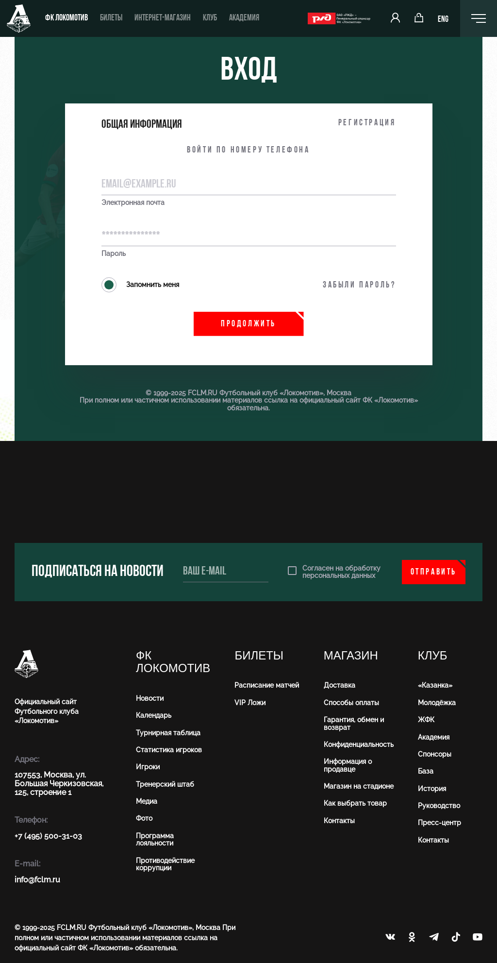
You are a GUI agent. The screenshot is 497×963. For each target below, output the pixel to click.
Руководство (439, 806)
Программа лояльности (155, 839)
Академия (244, 18)
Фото (144, 818)
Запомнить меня (140, 284)
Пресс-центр (439, 823)
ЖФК (426, 720)
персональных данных (338, 575)
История (432, 789)
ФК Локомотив (66, 18)
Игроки (148, 767)
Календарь (153, 715)
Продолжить (248, 324)
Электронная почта (133, 202)
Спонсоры (434, 754)
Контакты (339, 821)
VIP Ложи (249, 703)
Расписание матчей (266, 685)
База (425, 771)
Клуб (210, 18)
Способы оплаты (351, 703)
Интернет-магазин (162, 18)
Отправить (434, 572)
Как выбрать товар (355, 803)
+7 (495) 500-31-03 (48, 836)
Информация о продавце (348, 765)
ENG (443, 19)
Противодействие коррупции (165, 864)
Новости (150, 698)
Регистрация (367, 123)
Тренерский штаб (165, 784)
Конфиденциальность (359, 744)
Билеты (111, 18)
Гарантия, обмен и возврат (354, 723)
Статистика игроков (169, 750)
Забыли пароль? (359, 285)
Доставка (339, 685)
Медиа (146, 801)
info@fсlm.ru (37, 879)
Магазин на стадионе (359, 786)
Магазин (351, 656)
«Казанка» (435, 685)
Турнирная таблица (168, 733)
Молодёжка (437, 703)
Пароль (113, 253)
